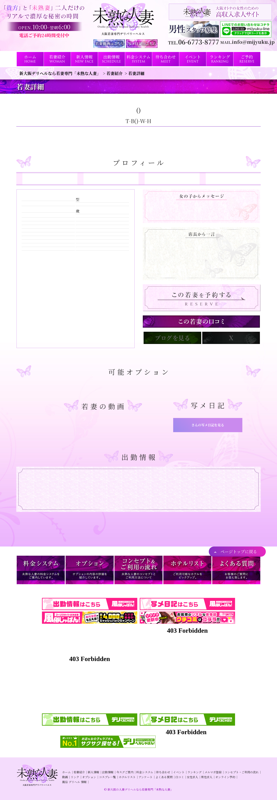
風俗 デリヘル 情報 (74, 781)
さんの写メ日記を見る (207, 425)
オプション (89, 777)
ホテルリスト (127, 777)
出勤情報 (107, 772)
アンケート (145, 777)
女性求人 (192, 777)
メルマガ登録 (213, 772)
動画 (65, 777)
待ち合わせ (163, 772)
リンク (75, 777)
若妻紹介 (79, 772)
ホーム (66, 772)
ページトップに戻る (239, 551)
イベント (179, 772)
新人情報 (93, 772)
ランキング (194, 772)
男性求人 (206, 777)
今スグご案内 (124, 772)
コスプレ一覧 (107, 777)
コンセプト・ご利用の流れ (241, 772)
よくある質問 (164, 777)
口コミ (179, 777)
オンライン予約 (225, 777)
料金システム (144, 772)
